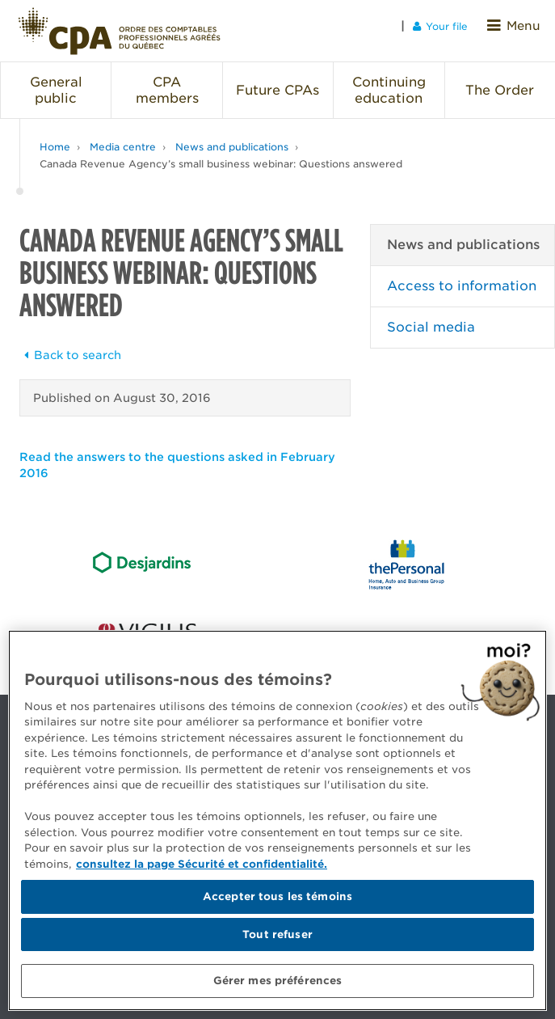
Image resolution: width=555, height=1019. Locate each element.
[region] (277, 820)
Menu (517, 25)
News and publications (231, 137)
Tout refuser (277, 934)
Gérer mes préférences (278, 981)
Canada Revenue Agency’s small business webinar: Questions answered (221, 154)
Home (55, 137)
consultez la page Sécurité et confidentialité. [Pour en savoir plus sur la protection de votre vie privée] (201, 864)
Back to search (70, 345)
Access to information (461, 276)
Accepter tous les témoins (277, 896)
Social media (431, 317)
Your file (448, 25)
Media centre (123, 137)
